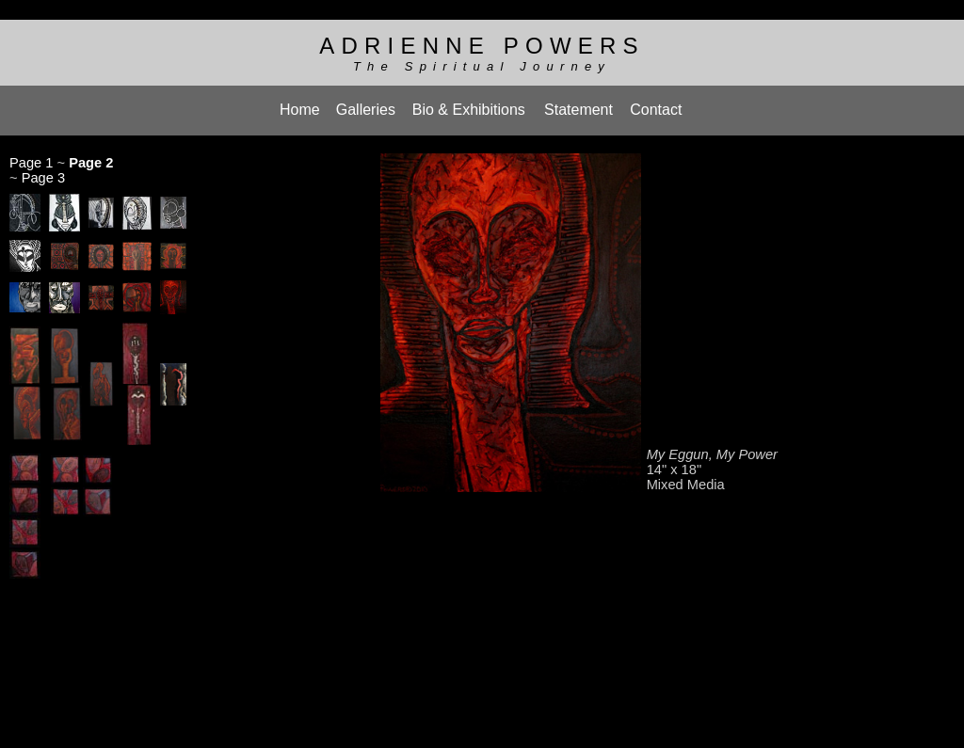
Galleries (365, 103)
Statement (578, 103)
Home (300, 103)
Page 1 (31, 153)
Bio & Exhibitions (468, 103)
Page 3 (43, 168)
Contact (656, 103)
